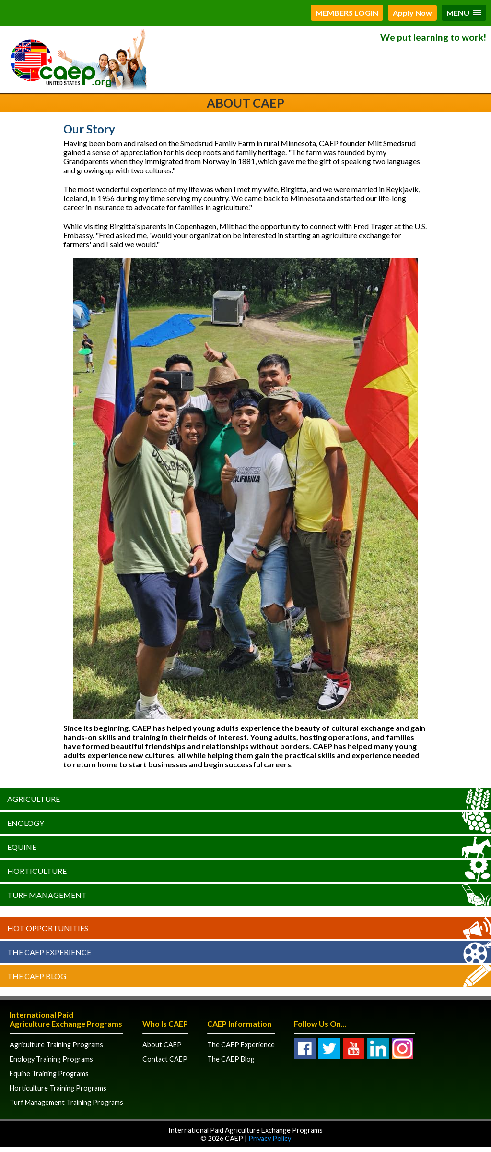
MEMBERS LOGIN (347, 12)
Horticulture (37, 870)
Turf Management (47, 894)
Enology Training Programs (51, 1059)
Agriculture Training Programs (56, 1045)
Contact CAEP (164, 1059)
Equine (21, 846)
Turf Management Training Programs (66, 1102)
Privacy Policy (269, 1138)
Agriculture (33, 798)
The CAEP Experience (49, 952)
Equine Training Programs (49, 1073)
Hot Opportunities (47, 928)
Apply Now (412, 12)
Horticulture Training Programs (58, 1088)
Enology (25, 822)
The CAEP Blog (36, 976)
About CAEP (162, 1045)
